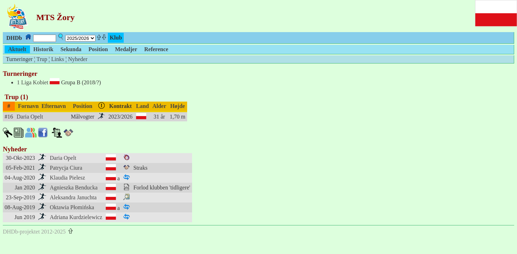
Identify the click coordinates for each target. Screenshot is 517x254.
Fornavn (28, 106)
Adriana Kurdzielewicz (76, 217)
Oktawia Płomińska (72, 207)
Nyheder (77, 59)
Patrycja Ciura (66, 168)
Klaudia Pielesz (67, 178)
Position (82, 106)
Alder (159, 106)
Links (57, 59)
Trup (41, 59)
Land (142, 106)
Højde (177, 106)
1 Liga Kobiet (32, 82)
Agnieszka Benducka (74, 187)
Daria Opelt (30, 117)
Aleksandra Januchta (73, 197)
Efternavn (54, 106)
